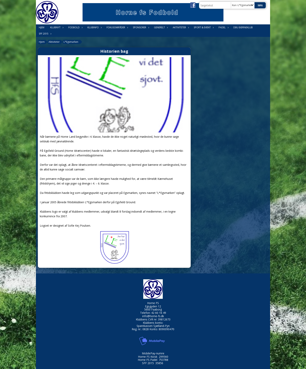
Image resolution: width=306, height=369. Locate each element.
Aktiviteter (180, 27)
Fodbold (75, 27)
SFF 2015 (44, 33)
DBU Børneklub (243, 27)
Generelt (160, 27)
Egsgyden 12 (153, 306)
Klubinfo (94, 27)
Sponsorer (140, 27)
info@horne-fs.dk (153, 316)
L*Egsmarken (71, 41)
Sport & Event (203, 27)
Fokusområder (117, 27)
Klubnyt (56, 27)
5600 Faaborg (153, 309)
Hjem (41, 27)
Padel (223, 27)
